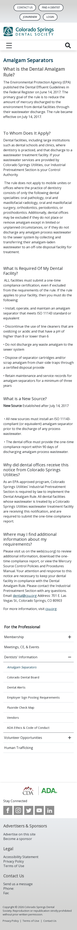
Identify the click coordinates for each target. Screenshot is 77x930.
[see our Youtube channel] (39, 810)
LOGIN (50, 17)
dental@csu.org (25, 595)
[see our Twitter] (28, 810)
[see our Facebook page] (7, 810)
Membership (14, 637)
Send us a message (18, 884)
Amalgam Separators (21, 667)
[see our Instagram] (18, 810)
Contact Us (24, 7)
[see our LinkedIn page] (49, 810)
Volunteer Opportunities (23, 737)
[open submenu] (69, 636)
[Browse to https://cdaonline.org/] (38, 790)
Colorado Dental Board (23, 677)
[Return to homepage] (38, 31)
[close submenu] (69, 657)
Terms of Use (13, 866)
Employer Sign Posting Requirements (33, 697)
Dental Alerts (16, 687)
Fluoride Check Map (20, 707)
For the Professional (22, 626)
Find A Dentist (51, 7)
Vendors (13, 717)
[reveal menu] (9, 45)
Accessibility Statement (20, 857)
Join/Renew (30, 17)
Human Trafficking (18, 747)
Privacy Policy (13, 861)
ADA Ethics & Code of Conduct (28, 728)
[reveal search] (68, 45)
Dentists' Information (20, 657)
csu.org (51, 609)
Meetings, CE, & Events (21, 647)
